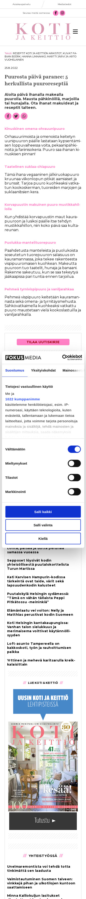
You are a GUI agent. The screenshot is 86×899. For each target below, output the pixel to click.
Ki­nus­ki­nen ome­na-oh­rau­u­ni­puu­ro (35, 129)
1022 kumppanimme (22, 399)
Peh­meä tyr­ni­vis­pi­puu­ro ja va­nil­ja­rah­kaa (39, 289)
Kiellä (42, 538)
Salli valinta (43, 525)
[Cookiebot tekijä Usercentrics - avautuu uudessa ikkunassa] (62, 358)
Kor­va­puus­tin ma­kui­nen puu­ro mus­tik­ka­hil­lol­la (42, 207)
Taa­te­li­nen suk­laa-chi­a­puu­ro (30, 167)
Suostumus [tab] (14, 370)
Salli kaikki (43, 512)
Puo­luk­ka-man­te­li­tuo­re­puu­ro (30, 243)
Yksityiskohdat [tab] (43, 370)
